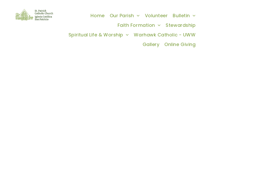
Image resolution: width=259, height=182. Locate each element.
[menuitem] (97, 15)
